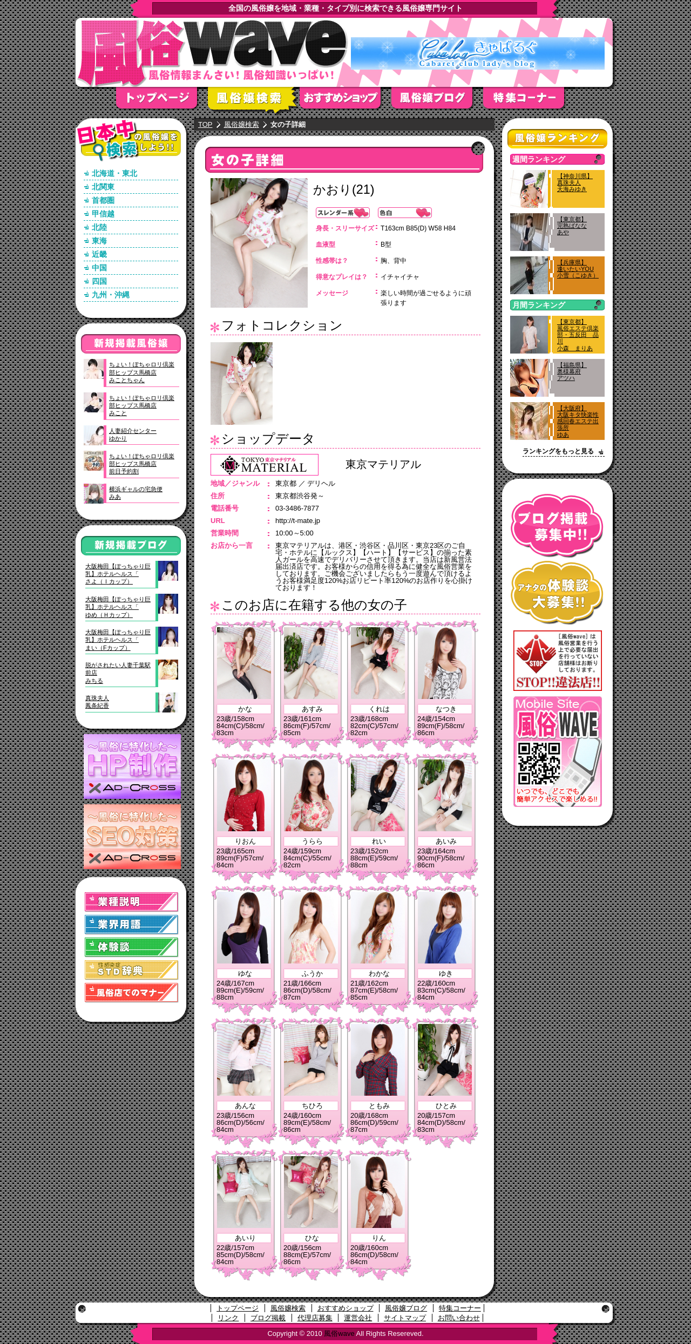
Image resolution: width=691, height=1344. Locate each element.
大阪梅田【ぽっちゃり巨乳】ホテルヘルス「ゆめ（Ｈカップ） (118, 607)
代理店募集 (315, 1318)
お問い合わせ (459, 1318)
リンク (228, 1318)
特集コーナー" (529, 101)
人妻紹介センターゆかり (133, 434)
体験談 (132, 948)
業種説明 (132, 902)
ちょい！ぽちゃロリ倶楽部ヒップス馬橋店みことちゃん (141, 372)
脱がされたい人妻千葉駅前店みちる (118, 673)
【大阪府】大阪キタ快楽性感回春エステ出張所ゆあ (578, 421)
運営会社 (358, 1318)
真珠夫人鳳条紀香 (97, 702)
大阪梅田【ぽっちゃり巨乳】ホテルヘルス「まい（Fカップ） (118, 640)
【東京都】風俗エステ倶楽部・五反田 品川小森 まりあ (578, 334)
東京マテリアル (383, 464)
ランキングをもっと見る (558, 451)
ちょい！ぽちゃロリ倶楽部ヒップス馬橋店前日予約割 (141, 464)
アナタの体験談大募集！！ (557, 593)
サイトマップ (405, 1318)
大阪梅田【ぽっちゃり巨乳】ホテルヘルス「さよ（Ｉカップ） (118, 574)
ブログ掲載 (268, 1318)
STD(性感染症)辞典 (132, 970)
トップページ (162, 101)
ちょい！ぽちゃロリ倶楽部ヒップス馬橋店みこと (141, 406)
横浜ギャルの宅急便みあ (135, 493)
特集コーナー (460, 1308)
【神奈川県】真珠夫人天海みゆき (575, 182)
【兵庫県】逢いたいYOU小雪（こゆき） (578, 269)
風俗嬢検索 (254, 101)
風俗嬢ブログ (437, 101)
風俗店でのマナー (132, 993)
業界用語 (132, 925)
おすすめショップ (345, 101)
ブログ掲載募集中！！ (557, 526)
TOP (205, 124)
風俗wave (339, 1333)
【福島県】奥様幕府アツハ (572, 371)
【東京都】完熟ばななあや (572, 225)
